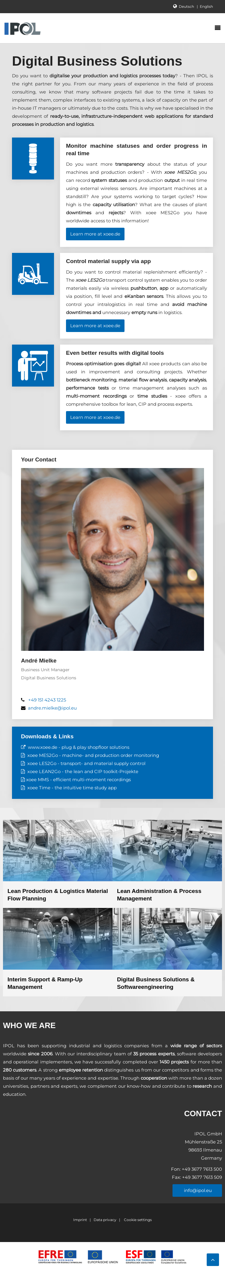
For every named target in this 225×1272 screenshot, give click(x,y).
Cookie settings (137, 1219)
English (206, 6)
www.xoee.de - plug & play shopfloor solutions (78, 747)
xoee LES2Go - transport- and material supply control (86, 763)
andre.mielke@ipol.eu (52, 708)
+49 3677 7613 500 (201, 1169)
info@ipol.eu (197, 1190)
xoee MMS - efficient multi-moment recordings (78, 779)
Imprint (80, 1219)
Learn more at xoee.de (95, 234)
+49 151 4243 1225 (47, 700)
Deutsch (187, 6)
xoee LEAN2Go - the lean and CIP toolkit (72, 771)
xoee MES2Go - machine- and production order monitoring (93, 755)
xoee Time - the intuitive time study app (72, 787)
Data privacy (105, 1219)
